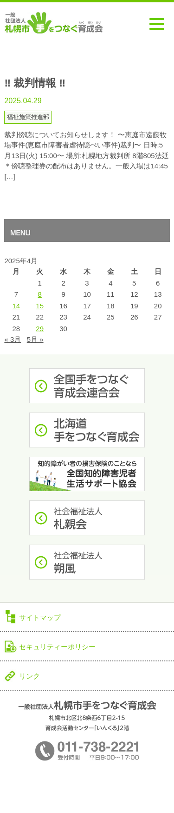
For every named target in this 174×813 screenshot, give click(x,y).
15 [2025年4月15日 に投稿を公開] (40, 306)
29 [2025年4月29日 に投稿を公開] (40, 329)
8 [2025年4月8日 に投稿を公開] (40, 294)
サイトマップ (40, 617)
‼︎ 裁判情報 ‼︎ (34, 83)
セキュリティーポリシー (57, 647)
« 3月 (12, 339)
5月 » (35, 339)
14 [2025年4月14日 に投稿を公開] (16, 306)
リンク (29, 676)
